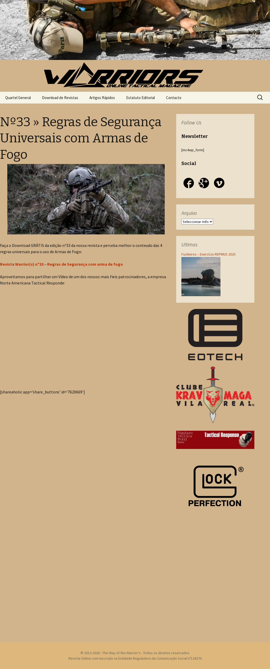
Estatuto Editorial (140, 97)
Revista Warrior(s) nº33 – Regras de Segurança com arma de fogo (61, 264)
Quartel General (18, 97)
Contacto (173, 97)
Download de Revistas (60, 97)
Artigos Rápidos (102, 97)
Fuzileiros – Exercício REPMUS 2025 (208, 254)
